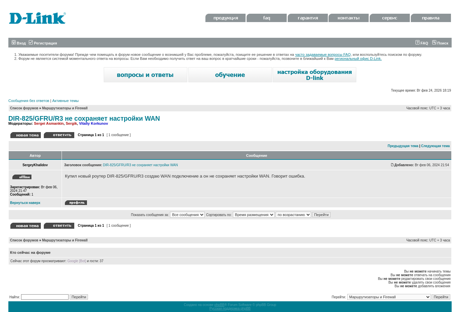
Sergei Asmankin (49, 123)
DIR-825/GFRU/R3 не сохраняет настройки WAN (84, 118)
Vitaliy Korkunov (93, 123)
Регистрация (43, 43)
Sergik (71, 123)
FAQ (422, 43)
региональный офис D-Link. (358, 59)
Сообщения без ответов (28, 101)
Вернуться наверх (25, 203)
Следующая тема (435, 146)
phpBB (219, 305)
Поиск (440, 43)
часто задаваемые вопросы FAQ (323, 55)
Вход (19, 43)
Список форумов (24, 108)
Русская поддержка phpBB (230, 308)
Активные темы (65, 101)
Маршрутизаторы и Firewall (65, 108)
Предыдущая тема (403, 146)
